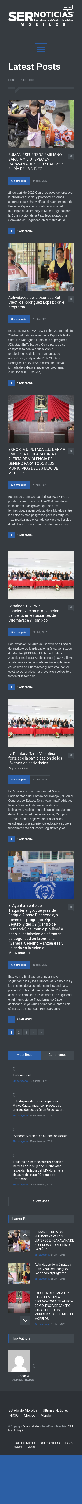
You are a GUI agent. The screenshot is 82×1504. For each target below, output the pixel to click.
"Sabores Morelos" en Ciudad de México (40, 1136)
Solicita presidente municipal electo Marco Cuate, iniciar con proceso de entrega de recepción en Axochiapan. (38, 1105)
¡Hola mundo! (22, 1075)
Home (11, 79)
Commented (57, 1055)
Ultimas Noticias (55, 1410)
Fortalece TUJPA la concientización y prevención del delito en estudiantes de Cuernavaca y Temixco (33, 613)
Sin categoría (18, 180)
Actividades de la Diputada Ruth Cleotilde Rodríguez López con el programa (36, 302)
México (29, 1415)
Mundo (45, 1415)
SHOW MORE (41, 1201)
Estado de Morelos (23, 1410)
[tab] (24, 1055)
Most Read (24, 1055)
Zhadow (23, 1376)
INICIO (13, 1415)
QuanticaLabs (31, 1426)
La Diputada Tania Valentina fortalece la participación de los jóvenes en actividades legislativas (35, 760)
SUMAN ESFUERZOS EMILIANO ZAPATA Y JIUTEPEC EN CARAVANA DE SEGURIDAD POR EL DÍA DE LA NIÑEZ (35, 161)
